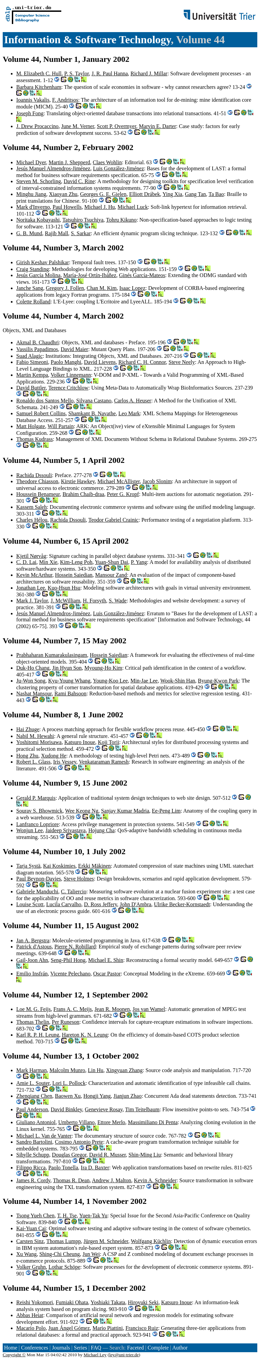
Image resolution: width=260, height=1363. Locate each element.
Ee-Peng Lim (166, 811)
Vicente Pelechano (70, 973)
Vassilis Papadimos (37, 349)
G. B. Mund (29, 233)
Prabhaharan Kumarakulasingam (51, 655)
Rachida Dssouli (34, 475)
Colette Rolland (33, 301)
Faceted (135, 1347)
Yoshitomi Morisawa (39, 742)
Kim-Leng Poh (76, 562)
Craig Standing (32, 269)
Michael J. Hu (99, 207)
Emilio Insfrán (32, 973)
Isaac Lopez (132, 288)
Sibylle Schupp (32, 1155)
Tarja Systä (28, 866)
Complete (158, 1347)
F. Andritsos (65, 100)
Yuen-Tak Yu (93, 1215)
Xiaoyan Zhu (63, 194)
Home (10, 1347)
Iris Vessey (64, 762)
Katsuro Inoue (79, 742)
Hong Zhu (27, 756)
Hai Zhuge (27, 729)
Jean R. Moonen (112, 1009)
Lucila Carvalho (63, 904)
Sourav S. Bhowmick (39, 811)
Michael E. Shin (105, 960)
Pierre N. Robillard (75, 946)
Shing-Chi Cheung (59, 1254)
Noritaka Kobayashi (38, 220)
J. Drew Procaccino (37, 126)
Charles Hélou (31, 520)
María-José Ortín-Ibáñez (89, 275)
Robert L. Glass (33, 762)
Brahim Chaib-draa (83, 494)
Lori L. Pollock (68, 1083)
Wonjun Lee (29, 830)
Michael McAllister (119, 481)
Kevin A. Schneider (155, 1180)
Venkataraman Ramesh (104, 762)
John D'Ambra (135, 904)
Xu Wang (26, 1254)
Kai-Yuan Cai (31, 1228)
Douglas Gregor (69, 1155)
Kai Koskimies (59, 866)
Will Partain (61, 426)
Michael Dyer (31, 162)
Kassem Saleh (31, 507)
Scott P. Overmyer (116, 126)
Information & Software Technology (87, 39)
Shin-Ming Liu (145, 1155)
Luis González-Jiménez (118, 168)
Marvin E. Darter (157, 126)
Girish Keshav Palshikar (42, 262)
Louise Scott (29, 904)
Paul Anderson (32, 1109)
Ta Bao (216, 194)
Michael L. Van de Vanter (43, 1136)
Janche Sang (29, 288)
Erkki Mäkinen (94, 866)
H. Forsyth (94, 600)
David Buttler (31, 388)
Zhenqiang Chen (34, 1096)
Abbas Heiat (29, 1315)
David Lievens (100, 362)
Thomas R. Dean (71, 1180)
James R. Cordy (33, 1180)
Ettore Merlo (111, 1122)
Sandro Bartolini (34, 1142)
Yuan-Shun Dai (111, 562)
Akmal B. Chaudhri (37, 342)
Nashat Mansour (34, 693)
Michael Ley (95, 1354)
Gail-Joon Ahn (32, 960)
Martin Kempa (32, 375)
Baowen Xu (68, 1096)
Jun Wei (91, 1254)
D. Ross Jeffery (100, 904)
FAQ (96, 1347)
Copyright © (14, 1354)
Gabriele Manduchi (37, 891)
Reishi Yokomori (34, 1302)
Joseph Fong (29, 113)
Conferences (34, 1347)
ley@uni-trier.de (123, 1354)
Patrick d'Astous (34, 946)
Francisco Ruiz (142, 1328)
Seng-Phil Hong (68, 960)
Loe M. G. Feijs (33, 1009)
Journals (61, 1347)
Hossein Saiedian (73, 575)
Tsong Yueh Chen (35, 1215)
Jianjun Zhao (127, 1096)
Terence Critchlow (68, 388)
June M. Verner (77, 126)
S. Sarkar (81, 233)
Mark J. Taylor (32, 600)
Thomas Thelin (32, 1022)
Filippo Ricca (31, 1167)
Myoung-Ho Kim (103, 668)
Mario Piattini (107, 1328)
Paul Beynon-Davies (38, 879)
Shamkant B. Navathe (92, 413)
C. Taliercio (73, 891)
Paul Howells (67, 207)
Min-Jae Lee (143, 681)
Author (180, 1347)
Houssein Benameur (38, 494)
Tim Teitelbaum (142, 1109)
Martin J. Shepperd (69, 162)
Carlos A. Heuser (132, 400)
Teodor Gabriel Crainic (113, 520)
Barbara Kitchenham (38, 87)
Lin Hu (96, 1070)
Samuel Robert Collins (41, 413)
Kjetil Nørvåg (31, 556)
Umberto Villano (76, 1122)
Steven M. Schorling (38, 181)
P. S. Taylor (76, 73)
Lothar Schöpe (64, 1267)
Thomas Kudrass (34, 439)
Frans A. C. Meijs (72, 1009)
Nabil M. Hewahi (35, 736)
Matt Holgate (30, 426)
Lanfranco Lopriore (37, 824)
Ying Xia (172, 194)
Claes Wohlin (107, 162)
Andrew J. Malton (111, 1180)
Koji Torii (108, 742)
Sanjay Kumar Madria (125, 811)
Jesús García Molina (38, 275)
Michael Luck (132, 207)
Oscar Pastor (107, 973)
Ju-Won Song (30, 681)
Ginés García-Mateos (142, 275)
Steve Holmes (79, 879)
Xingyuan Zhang (124, 1070)
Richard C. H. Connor (142, 362)
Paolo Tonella (63, 1167)
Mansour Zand (111, 575)
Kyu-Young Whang (69, 681)
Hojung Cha (101, 830)
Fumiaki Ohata (72, 1302)
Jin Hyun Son (67, 668)
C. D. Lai (26, 562)
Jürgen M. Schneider (106, 1241)
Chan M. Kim (101, 288)
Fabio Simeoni (32, 362)
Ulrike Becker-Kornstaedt (182, 904)
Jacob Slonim (157, 481)
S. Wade (118, 600)
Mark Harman (31, 1070)
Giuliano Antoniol (36, 1122)
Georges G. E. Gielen (103, 194)
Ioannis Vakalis (32, 100)
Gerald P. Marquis (36, 798)
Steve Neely (182, 362)
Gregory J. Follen (65, 288)
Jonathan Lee (30, 588)
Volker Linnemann (70, 375)
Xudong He (53, 756)
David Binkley (66, 1109)
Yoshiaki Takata (107, 1302)
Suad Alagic (29, 356)
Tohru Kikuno (121, 220)
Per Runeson (65, 1022)
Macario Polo (31, 1328)
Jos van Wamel (149, 1009)
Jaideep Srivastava (65, 830)
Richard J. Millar (149, 73)
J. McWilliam (65, 600)
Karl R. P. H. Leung (37, 1035)
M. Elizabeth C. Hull (39, 73)
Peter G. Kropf (123, 494)
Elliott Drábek (144, 194)
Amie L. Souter (32, 1083)
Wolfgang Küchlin (151, 1241)
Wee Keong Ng (81, 811)
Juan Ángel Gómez (69, 1328)
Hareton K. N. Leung (85, 1035)
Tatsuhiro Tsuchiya (82, 220)
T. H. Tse (67, 1215)
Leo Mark (129, 413)
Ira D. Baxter (95, 1167)
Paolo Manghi (66, 362)
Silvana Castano (93, 400)
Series (80, 1347)
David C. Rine (79, 181)
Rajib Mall (56, 233)
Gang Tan (195, 194)
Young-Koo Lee (110, 681)
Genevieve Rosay (104, 1109)
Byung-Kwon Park (218, 681)
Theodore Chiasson (37, 481)
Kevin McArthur (34, 575)
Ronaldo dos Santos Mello (44, 400)
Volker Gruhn (31, 1267)
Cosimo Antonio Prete (79, 1142)
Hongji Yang (97, 1096)
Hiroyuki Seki (143, 1302)
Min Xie (48, 562)
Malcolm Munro (67, 1070)
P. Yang (139, 562)
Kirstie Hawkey (78, 481)
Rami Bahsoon (71, 693)
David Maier (74, 349)
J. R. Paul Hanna (109, 73)
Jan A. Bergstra (32, 940)
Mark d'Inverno (33, 207)
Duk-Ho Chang (32, 668)
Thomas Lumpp (63, 1241)
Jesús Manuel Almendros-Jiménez (53, 168)
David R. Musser (107, 1155)
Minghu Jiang (31, 194)
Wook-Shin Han (177, 681)
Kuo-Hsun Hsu (64, 588)
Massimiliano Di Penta (153, 1122)
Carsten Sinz (30, 1241)
